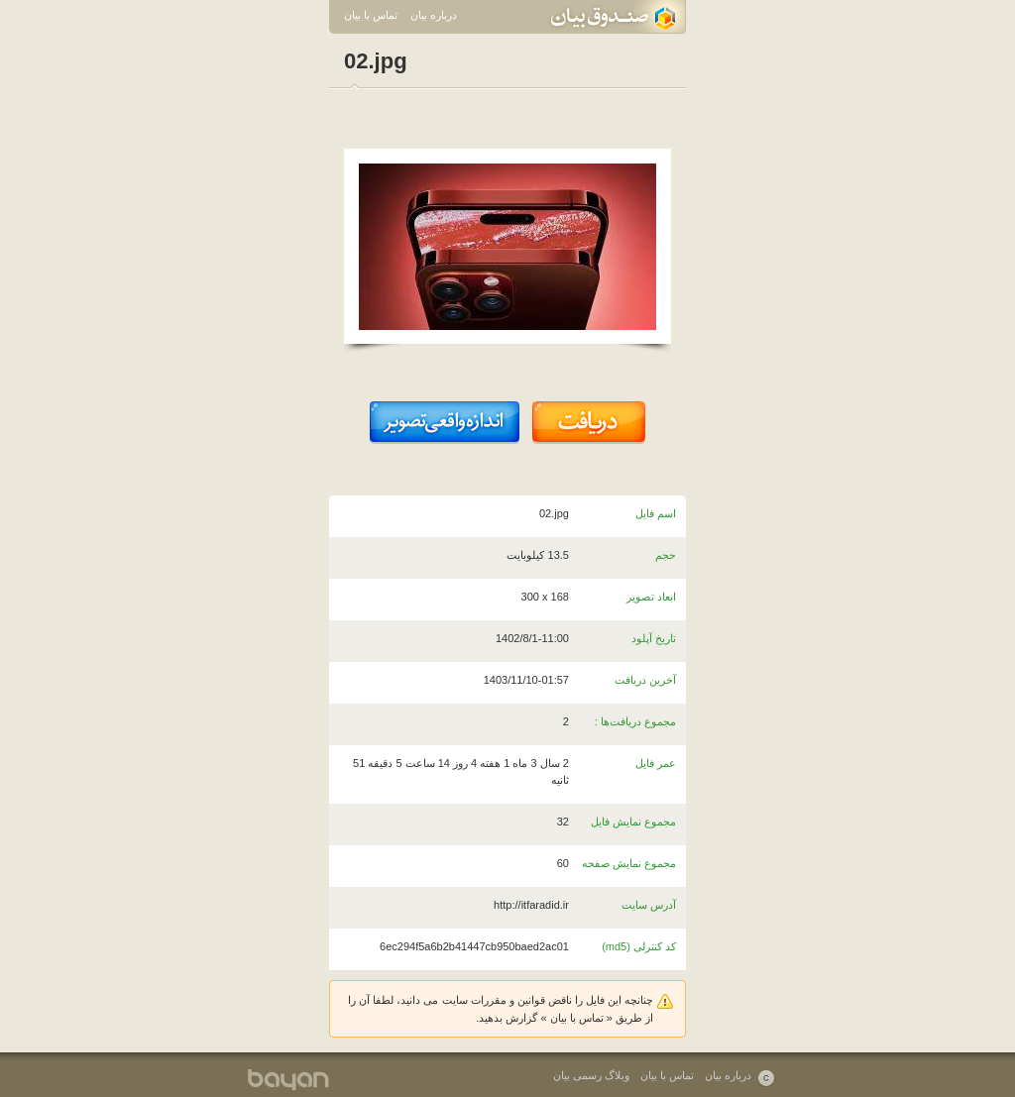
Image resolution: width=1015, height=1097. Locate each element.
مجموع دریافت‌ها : (635, 721)
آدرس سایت (648, 905)
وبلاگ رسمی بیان (591, 1075)
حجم (665, 555)
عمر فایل (655, 763)
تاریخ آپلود (653, 638)
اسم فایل (655, 513)
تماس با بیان (370, 15)
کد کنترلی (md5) (639, 946)
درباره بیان (433, 15)
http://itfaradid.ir (531, 905)
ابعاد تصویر (651, 597)
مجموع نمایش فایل (633, 821)
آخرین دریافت (645, 680)
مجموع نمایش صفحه (629, 863)
